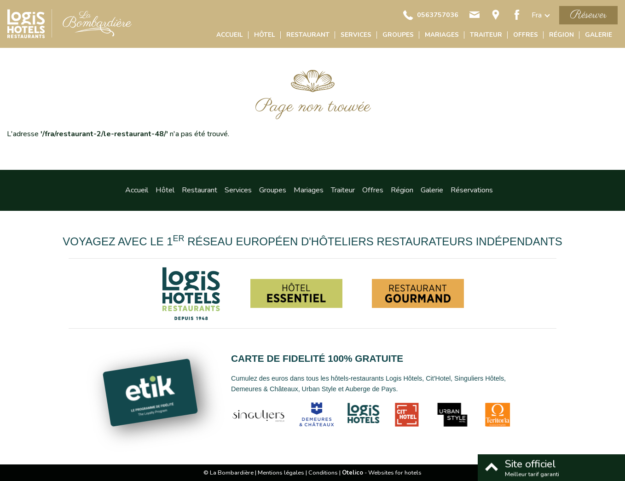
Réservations (472, 190)
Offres (525, 34)
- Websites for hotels (382, 473)
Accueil (229, 34)
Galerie (598, 34)
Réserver (588, 15)
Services (356, 34)
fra (537, 15)
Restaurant (308, 34)
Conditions (323, 473)
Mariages (442, 34)
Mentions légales (281, 473)
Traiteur (486, 34)
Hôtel (264, 34)
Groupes (398, 34)
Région (561, 34)
